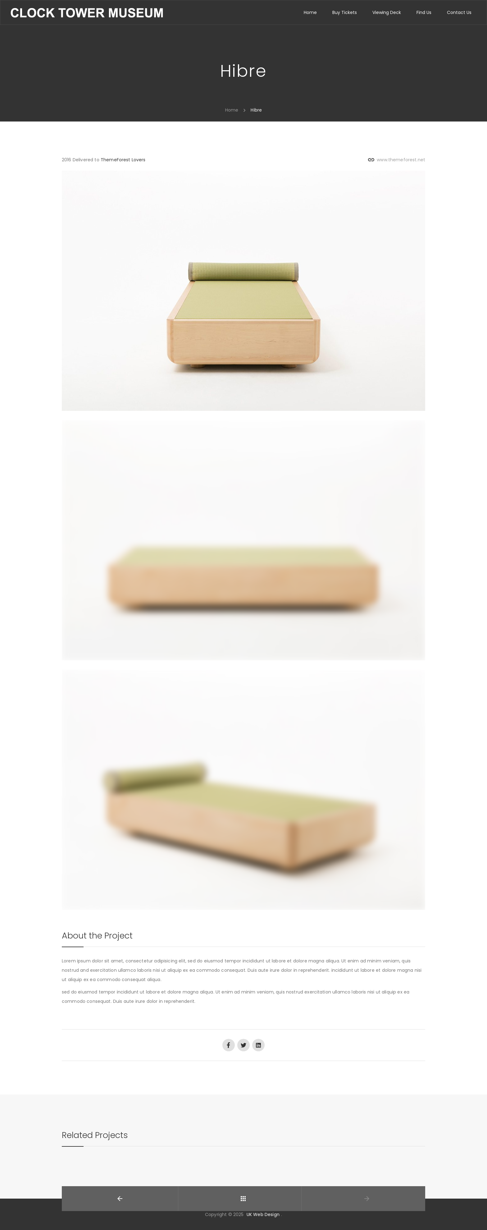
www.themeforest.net (401, 160)
